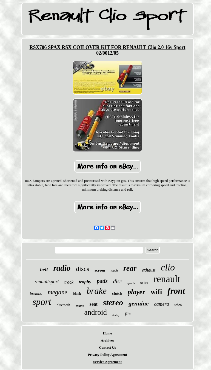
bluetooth (63, 305)
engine (80, 305)
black (77, 294)
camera (161, 304)
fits (128, 313)
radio (62, 268)
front (176, 291)
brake (97, 291)
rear (129, 268)
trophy (85, 281)
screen (100, 270)
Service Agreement (107, 362)
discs (82, 268)
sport (42, 302)
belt (44, 269)
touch (114, 270)
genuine (139, 303)
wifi (156, 292)
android (95, 312)
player (136, 292)
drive (144, 282)
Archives (107, 340)
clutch (117, 293)
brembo (36, 293)
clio (168, 267)
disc (117, 281)
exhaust (148, 270)
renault (166, 279)
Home (107, 333)
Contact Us (107, 347)
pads (102, 281)
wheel (179, 305)
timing (115, 315)
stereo (113, 302)
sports (131, 283)
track (68, 282)
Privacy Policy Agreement (107, 354)
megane (57, 292)
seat (93, 304)
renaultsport (47, 281)
